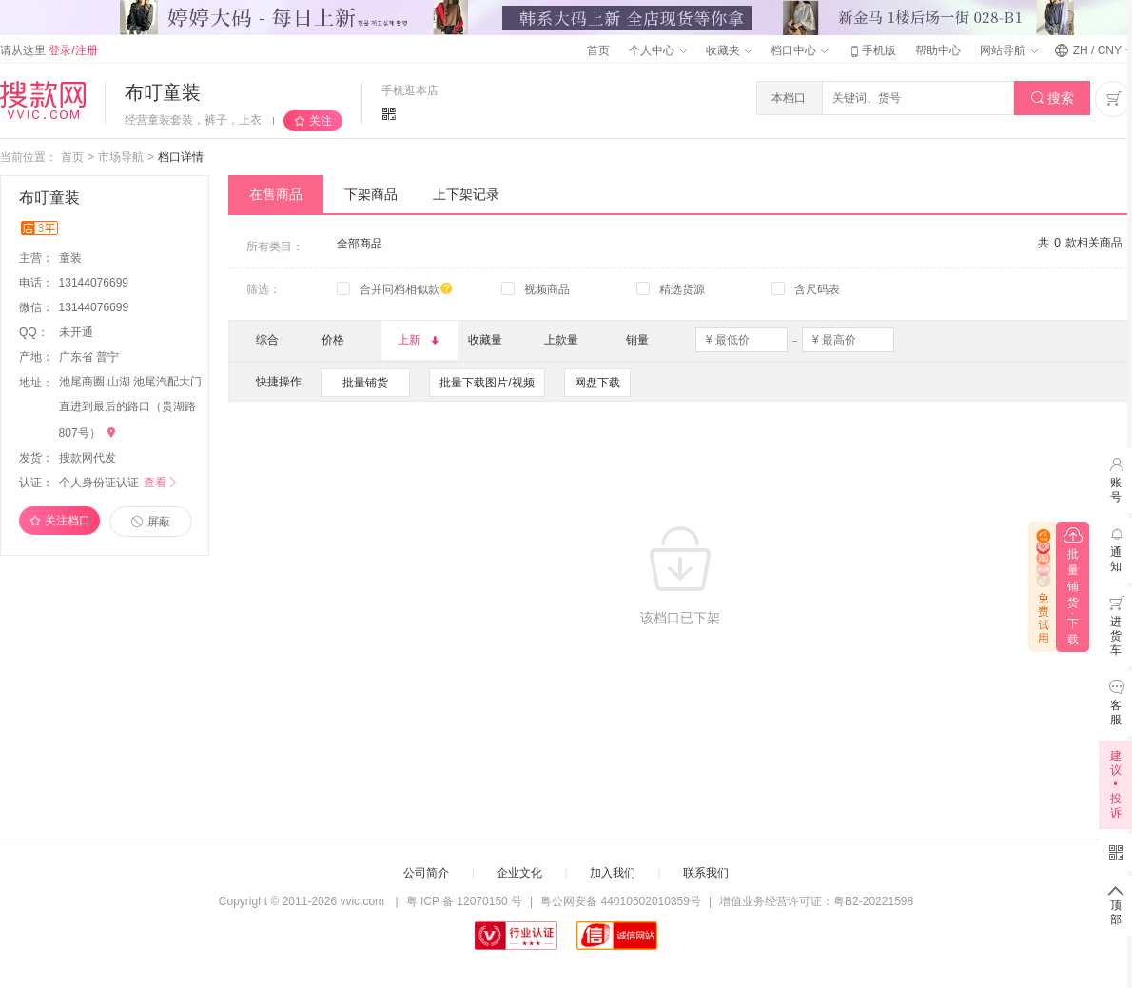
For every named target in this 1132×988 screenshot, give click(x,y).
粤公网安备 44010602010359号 (620, 901)
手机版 (871, 50)
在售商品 (276, 194)
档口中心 (799, 50)
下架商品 (371, 194)
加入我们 (612, 872)
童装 (72, 258)
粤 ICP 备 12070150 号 (464, 901)
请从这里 (49, 50)
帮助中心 (938, 50)
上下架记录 (466, 194)
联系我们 (706, 872)
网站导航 (1008, 50)
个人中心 (657, 50)
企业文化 (519, 872)
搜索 (1052, 98)
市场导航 (121, 157)
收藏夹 (728, 50)
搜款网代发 (87, 457)
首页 (598, 50)
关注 (320, 121)
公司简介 (426, 872)
